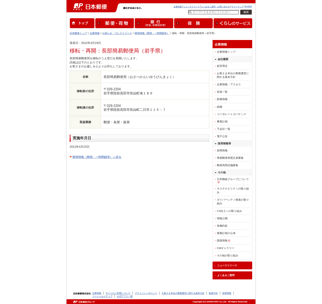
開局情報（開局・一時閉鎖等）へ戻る (96, 157)
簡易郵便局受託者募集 (230, 157)
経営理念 (222, 65)
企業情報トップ (226, 51)
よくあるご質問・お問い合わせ (215, 7)
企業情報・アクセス (229, 84)
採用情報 (222, 150)
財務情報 (222, 99)
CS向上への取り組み (229, 211)
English (248, 6)
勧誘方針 (213, 293)
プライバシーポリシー (146, 293)
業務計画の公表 (226, 233)
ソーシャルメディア (102, 296)
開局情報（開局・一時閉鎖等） (152, 33)
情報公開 (222, 218)
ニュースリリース (191, 7)
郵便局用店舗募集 (227, 165)
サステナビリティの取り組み (233, 190)
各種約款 (222, 225)
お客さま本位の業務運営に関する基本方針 (233, 75)
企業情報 (178, 7)
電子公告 (222, 136)
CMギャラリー (225, 248)
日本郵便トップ (78, 33)
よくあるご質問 (226, 275)
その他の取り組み (227, 255)
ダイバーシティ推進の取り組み (233, 201)
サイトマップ (237, 7)
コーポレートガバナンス (231, 114)
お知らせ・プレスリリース (117, 33)
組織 (219, 106)
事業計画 (222, 121)
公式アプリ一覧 (125, 296)
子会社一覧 (223, 128)
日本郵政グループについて (233, 179)
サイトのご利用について (118, 293)
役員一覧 (222, 91)
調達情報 (222, 240)
